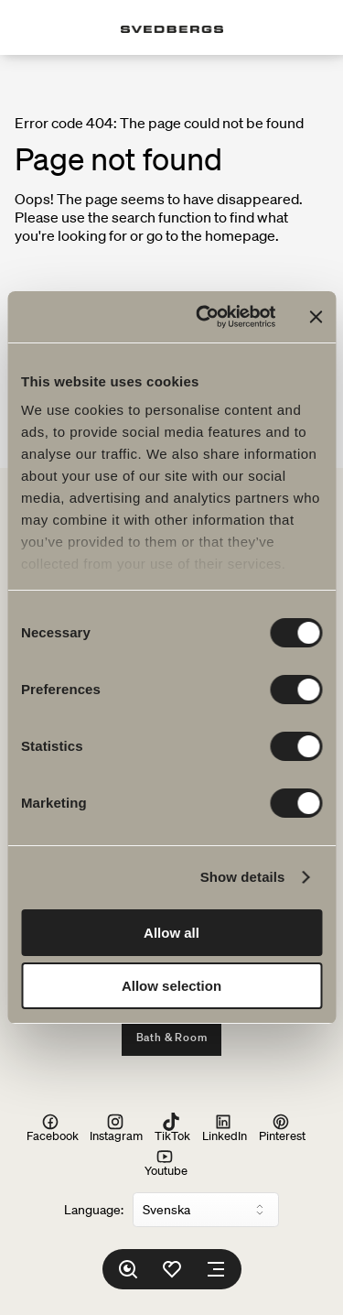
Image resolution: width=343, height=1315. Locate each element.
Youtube (166, 1163)
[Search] (128, 1269)
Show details (242, 877)
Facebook (53, 1127)
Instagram (116, 1127)
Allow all (171, 932)
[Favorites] (172, 1269)
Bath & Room (172, 1037)
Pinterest (282, 1127)
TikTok (172, 1127)
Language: (93, 1209)
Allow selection (171, 986)
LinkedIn (224, 1127)
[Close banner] (315, 316)
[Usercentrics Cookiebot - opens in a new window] (204, 317)
